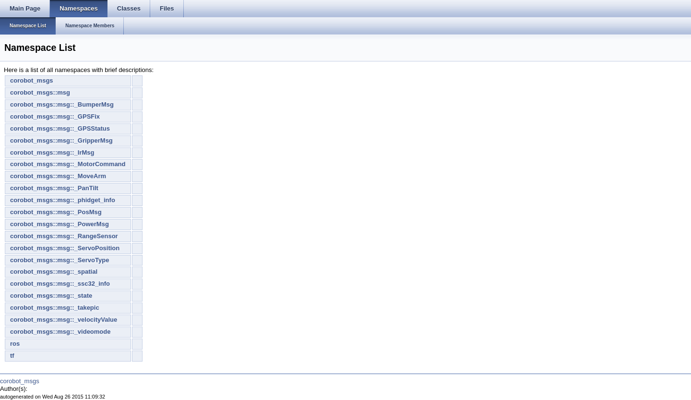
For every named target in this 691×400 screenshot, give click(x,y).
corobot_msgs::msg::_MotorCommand (68, 164)
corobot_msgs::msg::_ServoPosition (64, 248)
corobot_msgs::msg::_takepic (54, 307)
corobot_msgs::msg (40, 92)
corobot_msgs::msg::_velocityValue (63, 319)
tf (12, 355)
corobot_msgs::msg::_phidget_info (62, 200)
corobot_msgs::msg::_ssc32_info (60, 283)
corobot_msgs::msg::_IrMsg (52, 152)
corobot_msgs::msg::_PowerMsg (59, 224)
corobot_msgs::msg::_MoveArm (58, 176)
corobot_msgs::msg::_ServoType (59, 260)
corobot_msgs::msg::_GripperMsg (61, 140)
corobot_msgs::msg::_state (51, 295)
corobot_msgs (31, 80)
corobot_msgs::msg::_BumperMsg (62, 104)
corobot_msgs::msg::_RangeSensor (64, 236)
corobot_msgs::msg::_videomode (60, 331)
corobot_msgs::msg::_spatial (53, 271)
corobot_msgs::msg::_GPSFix (55, 116)
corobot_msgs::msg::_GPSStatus (60, 128)
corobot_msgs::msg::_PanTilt (54, 188)
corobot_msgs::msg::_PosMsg (56, 212)
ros (15, 343)
